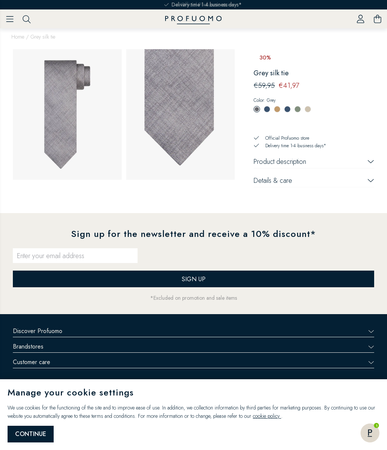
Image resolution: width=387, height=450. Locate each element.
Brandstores (193, 346)
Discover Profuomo (193, 331)
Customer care (193, 362)
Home (17, 36)
